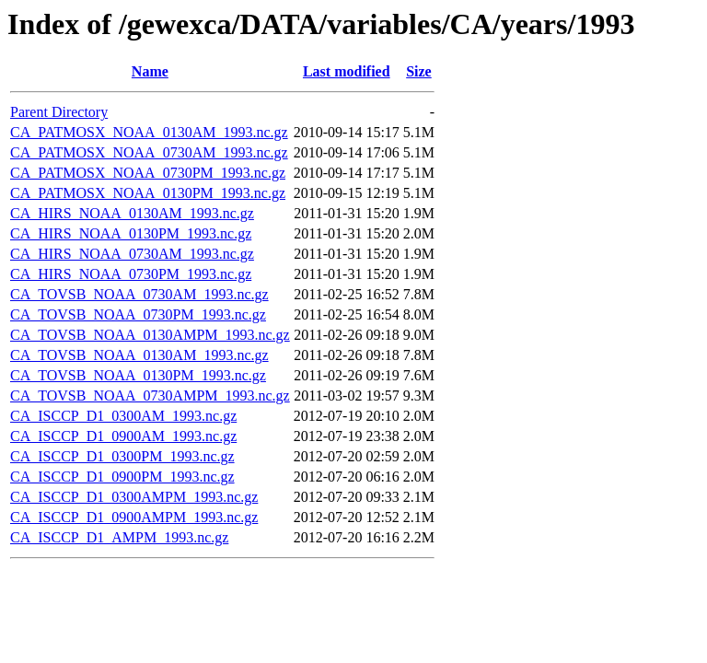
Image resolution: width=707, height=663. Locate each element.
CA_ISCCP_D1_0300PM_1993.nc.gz (122, 456)
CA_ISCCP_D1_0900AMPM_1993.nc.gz (134, 517)
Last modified (346, 71)
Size (419, 71)
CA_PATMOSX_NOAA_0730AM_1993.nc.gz (149, 152)
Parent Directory (59, 112)
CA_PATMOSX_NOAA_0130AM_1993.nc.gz (149, 132)
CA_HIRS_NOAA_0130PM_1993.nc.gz (130, 233)
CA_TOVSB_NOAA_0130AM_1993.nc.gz (139, 355)
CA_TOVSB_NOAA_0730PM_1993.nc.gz (138, 314)
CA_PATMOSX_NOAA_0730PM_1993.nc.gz (147, 172)
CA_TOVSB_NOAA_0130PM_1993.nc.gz (138, 375)
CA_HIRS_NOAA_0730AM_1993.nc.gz (132, 254)
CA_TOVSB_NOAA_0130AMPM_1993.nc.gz (150, 335)
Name (150, 71)
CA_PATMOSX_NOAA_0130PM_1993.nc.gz (147, 193)
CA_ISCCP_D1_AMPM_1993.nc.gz (119, 537)
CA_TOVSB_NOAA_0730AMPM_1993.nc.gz (150, 395)
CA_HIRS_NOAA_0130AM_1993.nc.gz (132, 213)
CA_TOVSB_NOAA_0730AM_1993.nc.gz (139, 294)
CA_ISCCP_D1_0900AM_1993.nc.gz (123, 436)
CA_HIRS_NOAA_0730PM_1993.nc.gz (130, 274)
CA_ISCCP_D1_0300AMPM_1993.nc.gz (134, 497)
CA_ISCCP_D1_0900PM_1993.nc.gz (122, 476)
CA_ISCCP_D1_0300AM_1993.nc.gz (123, 416)
